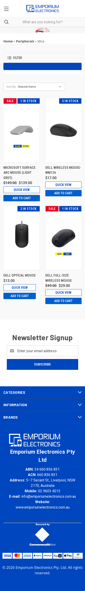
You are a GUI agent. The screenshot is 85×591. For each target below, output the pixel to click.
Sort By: (11, 86)
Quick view (22, 190)
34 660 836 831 (47, 469)
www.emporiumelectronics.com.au (43, 507)
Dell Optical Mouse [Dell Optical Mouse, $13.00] (19, 275)
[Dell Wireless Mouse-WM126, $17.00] (63, 130)
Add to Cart (21, 198)
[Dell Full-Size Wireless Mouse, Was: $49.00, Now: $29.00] (63, 238)
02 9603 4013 (49, 491)
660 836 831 (47, 475)
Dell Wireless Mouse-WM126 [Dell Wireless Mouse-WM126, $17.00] (63, 170)
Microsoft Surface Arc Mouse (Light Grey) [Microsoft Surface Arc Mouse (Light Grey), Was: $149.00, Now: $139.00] (19, 173)
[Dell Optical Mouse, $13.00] (21, 238)
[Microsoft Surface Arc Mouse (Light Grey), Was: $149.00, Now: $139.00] (21, 130)
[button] (42, 30)
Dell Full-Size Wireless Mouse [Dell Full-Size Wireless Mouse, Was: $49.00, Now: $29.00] (58, 278)
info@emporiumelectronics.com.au (48, 496)
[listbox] (40, 87)
